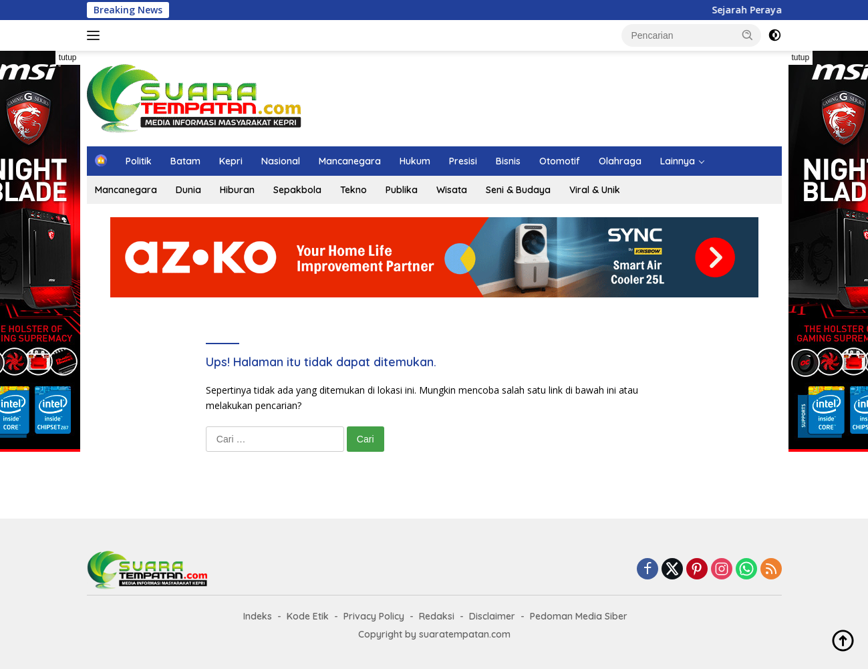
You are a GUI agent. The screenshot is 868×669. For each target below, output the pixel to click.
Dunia (188, 190)
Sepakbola (297, 190)
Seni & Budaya (518, 190)
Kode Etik (308, 616)
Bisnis (508, 161)
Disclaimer (492, 616)
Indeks (257, 616)
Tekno (353, 190)
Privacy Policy (373, 616)
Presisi (463, 161)
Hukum (415, 161)
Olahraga (620, 161)
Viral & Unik (594, 190)
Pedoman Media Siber (578, 616)
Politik (139, 161)
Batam (185, 161)
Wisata (451, 190)
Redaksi (436, 616)
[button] (747, 34)
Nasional (280, 161)
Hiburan (237, 190)
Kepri (231, 161)
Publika (402, 190)
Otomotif (559, 161)
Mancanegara (350, 161)
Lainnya (677, 161)
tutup (68, 57)
